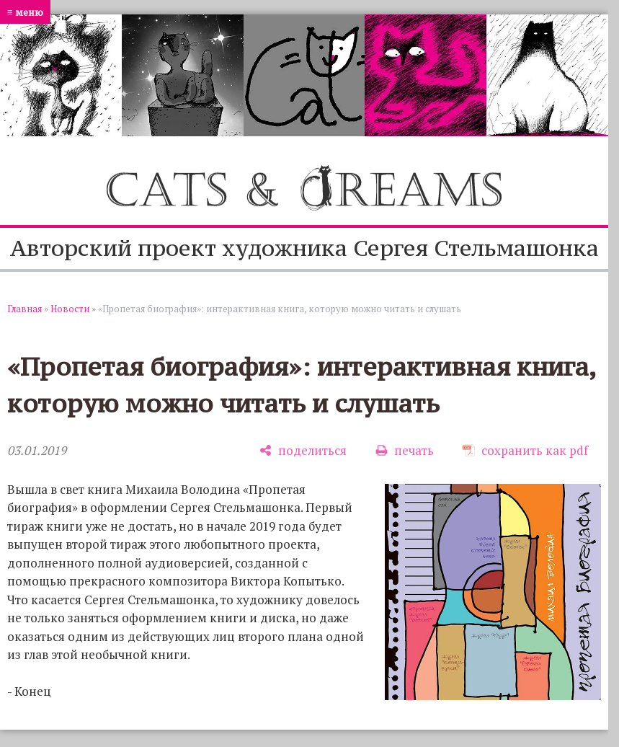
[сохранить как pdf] (525, 450)
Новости (69, 308)
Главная (24, 308)
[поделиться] (303, 450)
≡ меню (25, 12)
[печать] (404, 450)
